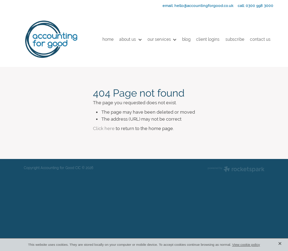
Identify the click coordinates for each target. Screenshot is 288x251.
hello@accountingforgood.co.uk (203, 5)
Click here (104, 128)
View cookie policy (246, 244)
